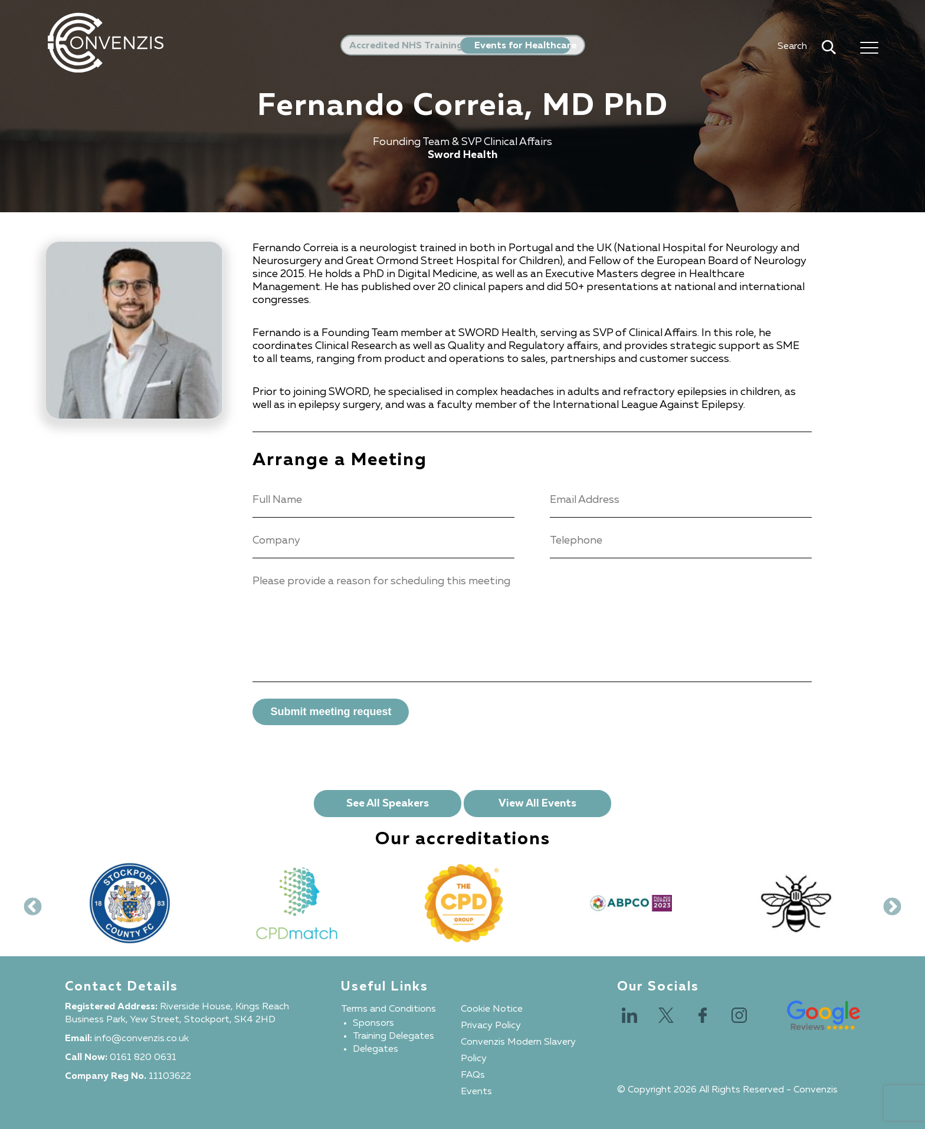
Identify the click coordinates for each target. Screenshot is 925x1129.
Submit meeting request (330, 711)
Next (888, 903)
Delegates (375, 1049)
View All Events (537, 803)
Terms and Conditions (388, 1009)
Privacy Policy (491, 1026)
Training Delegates (393, 1036)
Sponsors (373, 1023)
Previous (28, 903)
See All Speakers (387, 803)
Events (476, 1092)
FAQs (473, 1075)
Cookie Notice (492, 1009)
